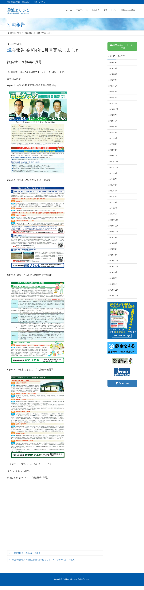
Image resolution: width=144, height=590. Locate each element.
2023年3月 (113, 127)
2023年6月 (113, 121)
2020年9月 (113, 237)
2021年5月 (113, 191)
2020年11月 (113, 226)
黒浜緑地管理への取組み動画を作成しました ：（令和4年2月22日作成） (44, 560)
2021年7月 (113, 179)
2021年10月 (113, 167)
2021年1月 (113, 214)
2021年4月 (113, 196)
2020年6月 (113, 243)
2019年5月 (113, 272)
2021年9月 (113, 173)
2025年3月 (113, 74)
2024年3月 (113, 97)
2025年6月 (113, 68)
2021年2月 (113, 208)
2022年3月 (113, 144)
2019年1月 (113, 284)
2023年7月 (113, 115)
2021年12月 (113, 162)
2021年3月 (113, 202)
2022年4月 (113, 138)
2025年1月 (113, 86)
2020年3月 (113, 255)
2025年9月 (113, 62)
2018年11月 (113, 296)
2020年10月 (113, 231)
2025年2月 (113, 80)
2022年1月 (113, 156)
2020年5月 (113, 249)
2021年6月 (113, 185)
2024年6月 (113, 92)
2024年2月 (113, 103)
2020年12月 (113, 220)
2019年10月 (113, 266)
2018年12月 (113, 290)
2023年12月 (113, 109)
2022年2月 (113, 150)
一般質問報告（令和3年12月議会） (27, 553)
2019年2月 (113, 278)
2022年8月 (113, 132)
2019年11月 (113, 261)
